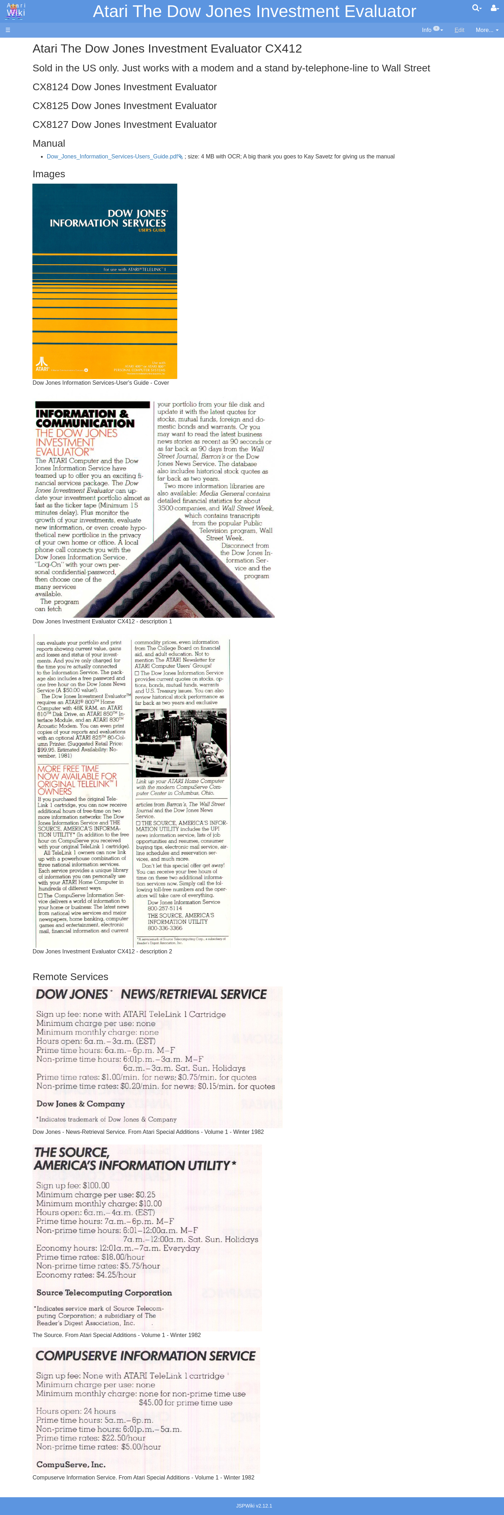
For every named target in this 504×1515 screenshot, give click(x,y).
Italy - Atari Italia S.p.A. (48, 487)
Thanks (14, 532)
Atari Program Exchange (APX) (44, 391)
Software (16, 70)
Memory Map (21, 94)
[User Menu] (495, 8)
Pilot (25, 263)
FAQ (11, 142)
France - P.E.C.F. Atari (47, 463)
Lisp (25, 231)
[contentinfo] (433, 30)
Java (26, 223)
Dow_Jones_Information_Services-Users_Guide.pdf (193, 167)
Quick (27, 279)
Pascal (28, 255)
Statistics (16, 548)
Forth (26, 207)
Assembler (33, 182)
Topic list (16, 106)
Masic (27, 247)
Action (27, 174)
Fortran (29, 215)
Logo (26, 239)
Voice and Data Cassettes (38, 378)
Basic (26, 190)
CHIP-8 (29, 304)
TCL (25, 288)
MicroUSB (18, 118)
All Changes (20, 130)
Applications (20, 82)
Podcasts (17, 435)
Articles (14, 46)
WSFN (28, 296)
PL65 (26, 271)
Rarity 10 (16, 540)
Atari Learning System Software (45, 402)
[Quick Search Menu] (477, 8)
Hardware (17, 58)
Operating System (42, 324)
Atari (15, 9)
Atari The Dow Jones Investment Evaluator (254, 11)
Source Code (36, 332)
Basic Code (34, 348)
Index (12, 154)
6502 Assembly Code (46, 340)
